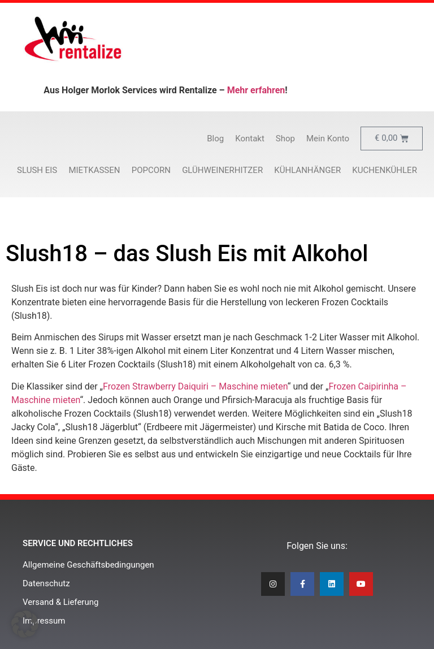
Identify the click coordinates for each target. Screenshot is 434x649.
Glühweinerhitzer (222, 170)
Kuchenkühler (384, 170)
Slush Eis (37, 170)
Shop (285, 138)
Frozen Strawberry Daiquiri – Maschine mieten (195, 386)
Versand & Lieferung (60, 602)
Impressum (44, 621)
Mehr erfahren (256, 90)
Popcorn (151, 170)
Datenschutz (46, 583)
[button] (25, 624)
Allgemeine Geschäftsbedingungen (88, 565)
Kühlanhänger (307, 170)
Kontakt (249, 138)
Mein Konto (327, 138)
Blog (215, 138)
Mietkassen (94, 170)
